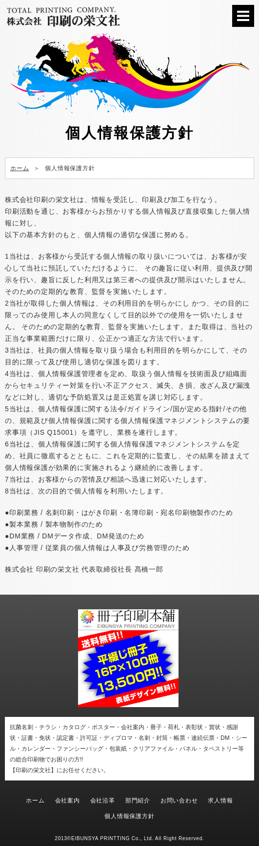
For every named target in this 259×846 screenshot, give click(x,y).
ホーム (35, 800)
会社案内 (67, 800)
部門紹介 (137, 800)
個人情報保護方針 (129, 816)
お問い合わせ (179, 800)
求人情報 (220, 800)
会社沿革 (102, 800)
